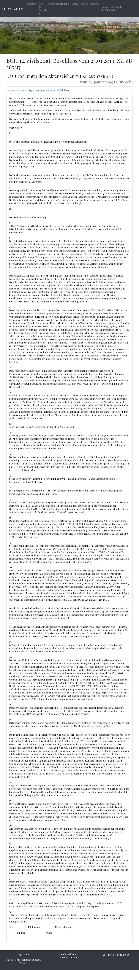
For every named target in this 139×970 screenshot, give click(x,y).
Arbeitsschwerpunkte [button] (58, 3)
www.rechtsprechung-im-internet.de (38, 90)
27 (10, 731)
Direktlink (63, 90)
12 (10, 423)
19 (10, 542)
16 (10, 487)
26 (10, 719)
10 (10, 367)
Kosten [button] (74, 3)
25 (10, 704)
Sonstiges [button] (94, 3)
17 (10, 499)
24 (10, 657)
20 (10, 567)
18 (10, 517)
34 (10, 911)
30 (10, 825)
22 (10, 623)
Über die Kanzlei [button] (42, 7)
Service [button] (84, 3)
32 (10, 878)
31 (10, 843)
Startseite (31, 3)
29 (10, 800)
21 (10, 605)
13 (10, 432)
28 (10, 782)
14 (10, 453)
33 (10, 900)
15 (10, 475)
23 (10, 641)
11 (10, 392)
